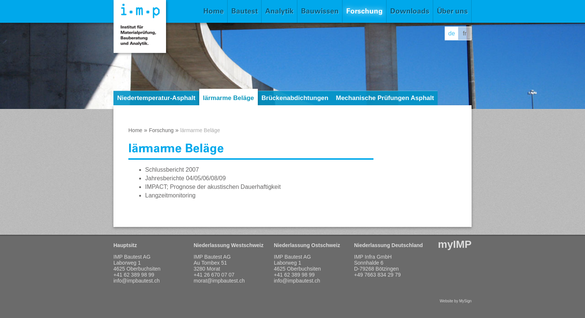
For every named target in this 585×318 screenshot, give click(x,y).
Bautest (244, 11)
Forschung (364, 11)
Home (213, 11)
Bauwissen (320, 11)
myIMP (455, 244)
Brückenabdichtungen (295, 98)
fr (465, 33)
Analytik (279, 11)
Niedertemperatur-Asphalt (156, 98)
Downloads (409, 11)
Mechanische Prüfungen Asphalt (385, 98)
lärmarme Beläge (228, 98)
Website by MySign (456, 301)
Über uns (452, 11)
